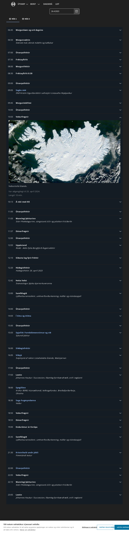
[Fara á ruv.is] (13, 4)
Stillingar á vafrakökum (89, 527)
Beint (33, 4)
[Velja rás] (38, 4)
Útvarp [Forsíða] (21, 4)
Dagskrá (47, 4)
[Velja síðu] (26, 4)
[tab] (12, 19)
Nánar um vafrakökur (28, 530)
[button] (64, 30)
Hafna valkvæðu (106, 527)
